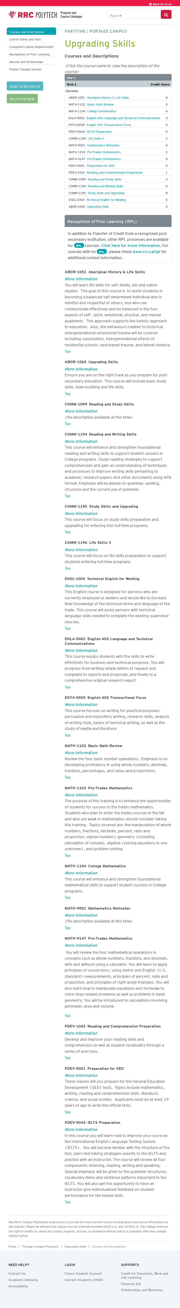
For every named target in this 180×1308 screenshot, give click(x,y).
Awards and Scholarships (26, 61)
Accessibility (18, 1285)
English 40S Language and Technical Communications (123, 117)
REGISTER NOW (22, 98)
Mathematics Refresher (103, 144)
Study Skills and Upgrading (106, 192)
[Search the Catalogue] (134, 14)
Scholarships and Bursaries (142, 1289)
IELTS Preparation (99, 131)
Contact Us (17, 1273)
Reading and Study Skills (104, 178)
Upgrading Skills (98, 206)
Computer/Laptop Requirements (31, 46)
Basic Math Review (100, 103)
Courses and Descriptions (26, 31)
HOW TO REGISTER (25, 86)
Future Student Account (83, 1273)
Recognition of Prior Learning (29, 54)
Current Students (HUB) (84, 1279)
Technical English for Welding (106, 199)
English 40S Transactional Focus (109, 124)
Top (68, 350)
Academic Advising (23, 1279)
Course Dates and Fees (25, 39)
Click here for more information (130, 244)
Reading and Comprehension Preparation (114, 172)
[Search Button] (166, 14)
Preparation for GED (101, 165)
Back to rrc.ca (160, 3)
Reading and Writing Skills (105, 185)
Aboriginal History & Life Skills (108, 97)
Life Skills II (96, 137)
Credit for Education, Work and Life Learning (144, 1275)
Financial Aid (131, 1283)
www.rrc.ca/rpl (146, 250)
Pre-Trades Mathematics (103, 151)
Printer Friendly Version (25, 69)
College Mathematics (101, 110)
